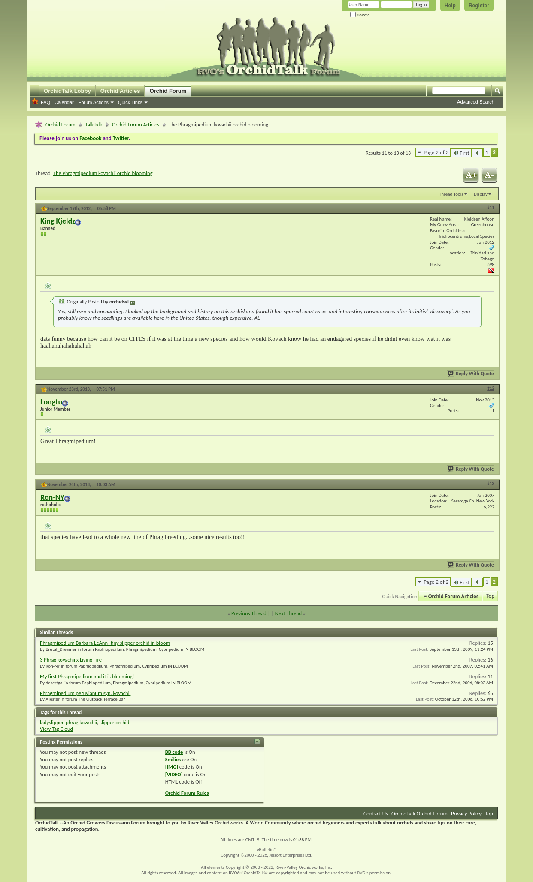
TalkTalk (93, 124)
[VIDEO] (174, 774)
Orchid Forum (167, 91)
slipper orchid (114, 722)
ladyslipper (51, 722)
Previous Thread (248, 613)
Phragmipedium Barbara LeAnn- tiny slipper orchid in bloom (105, 643)
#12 (490, 388)
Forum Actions (94, 102)
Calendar (64, 102)
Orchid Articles (120, 91)
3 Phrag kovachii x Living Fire (71, 659)
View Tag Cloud (56, 729)
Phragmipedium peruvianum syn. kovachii (85, 693)
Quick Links (130, 102)
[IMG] (171, 766)
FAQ (45, 102)
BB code (174, 752)
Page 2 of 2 (436, 152)
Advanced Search (475, 101)
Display (481, 194)
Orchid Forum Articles (135, 124)
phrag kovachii (81, 722)
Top (490, 596)
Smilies (173, 759)
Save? (359, 14)
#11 (490, 208)
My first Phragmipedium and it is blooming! (87, 676)
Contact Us (375, 813)
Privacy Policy (466, 813)
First (461, 153)
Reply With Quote (471, 374)
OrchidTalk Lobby (67, 91)
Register (479, 6)
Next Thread (288, 613)
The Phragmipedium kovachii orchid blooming (103, 173)
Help (450, 6)
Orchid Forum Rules (187, 793)
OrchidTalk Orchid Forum (419, 813)
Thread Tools (451, 194)
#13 (490, 484)
